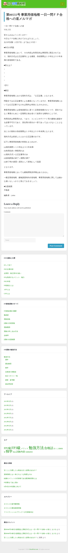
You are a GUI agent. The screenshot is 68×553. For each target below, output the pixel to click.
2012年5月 (7, 426)
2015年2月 (7, 405)
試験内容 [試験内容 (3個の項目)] (20, 452)
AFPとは (7, 289)
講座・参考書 (10, 380)
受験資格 (7, 319)
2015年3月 (7, 401)
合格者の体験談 (10, 372)
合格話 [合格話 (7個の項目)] (48, 448)
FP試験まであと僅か (11, 482)
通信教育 (8, 364)
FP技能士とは (8, 285)
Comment (7, 212)
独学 (6, 368)
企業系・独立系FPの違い (12, 273)
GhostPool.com (33, 549)
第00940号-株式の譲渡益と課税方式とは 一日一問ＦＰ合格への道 (26, 529)
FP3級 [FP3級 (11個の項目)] (16, 448)
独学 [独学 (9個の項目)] (9, 451)
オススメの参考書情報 (12, 504)
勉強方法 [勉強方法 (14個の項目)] (36, 448)
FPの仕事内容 (8, 269)
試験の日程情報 (9, 323)
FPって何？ (8, 265)
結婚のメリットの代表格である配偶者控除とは (20, 478)
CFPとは (7, 294)
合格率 (6, 335)
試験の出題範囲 (9, 339)
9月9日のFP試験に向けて (12, 486)
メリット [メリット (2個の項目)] (24, 448)
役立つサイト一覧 (11, 376)
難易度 (6, 315)
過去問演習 (9, 384)
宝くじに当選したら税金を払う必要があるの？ (20, 470)
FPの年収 (7, 281)
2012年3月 (7, 430)
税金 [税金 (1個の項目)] (14, 452)
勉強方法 (7, 357)
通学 (6, 360)
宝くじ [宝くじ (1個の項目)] (56, 448)
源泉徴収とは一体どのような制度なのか (18, 474)
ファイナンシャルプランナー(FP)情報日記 (18, 512)
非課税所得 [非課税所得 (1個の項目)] (29, 452)
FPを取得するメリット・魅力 (14, 277)
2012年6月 (7, 422)
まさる (54, 529)
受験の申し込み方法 (11, 331)
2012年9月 (7, 413)
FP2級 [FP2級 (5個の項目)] (7, 448)
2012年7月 (7, 418)
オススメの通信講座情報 (12, 508)
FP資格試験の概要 (10, 311)
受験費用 (7, 327)
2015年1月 (7, 409)
